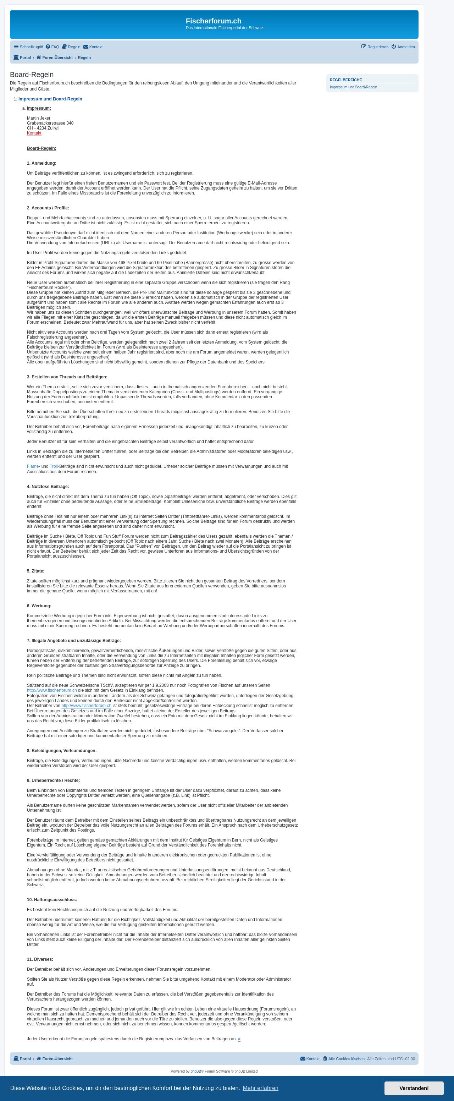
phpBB (195, 1071)
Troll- (54, 466)
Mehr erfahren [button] (260, 1088)
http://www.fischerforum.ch (52, 690)
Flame (33, 466)
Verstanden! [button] (414, 1088)
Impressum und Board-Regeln (353, 87)
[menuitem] (52, 47)
